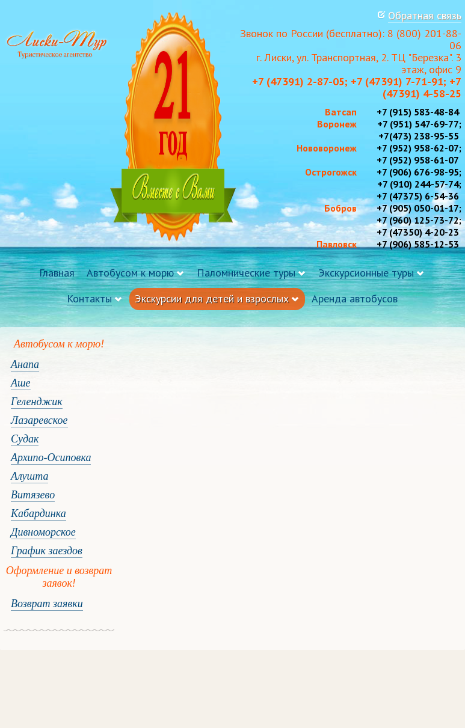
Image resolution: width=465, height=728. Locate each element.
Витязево (33, 495)
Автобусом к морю (130, 273)
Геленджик (37, 402)
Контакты (89, 298)
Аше (21, 383)
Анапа (25, 364)
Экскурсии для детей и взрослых (212, 298)
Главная (57, 273)
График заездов (46, 551)
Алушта (29, 476)
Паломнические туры (246, 273)
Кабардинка (38, 513)
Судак (24, 439)
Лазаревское (39, 420)
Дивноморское (43, 532)
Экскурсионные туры (366, 273)
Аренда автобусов (355, 298)
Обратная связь (424, 15)
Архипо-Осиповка (51, 457)
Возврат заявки (47, 604)
